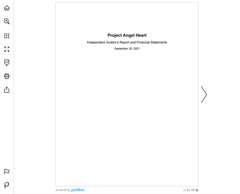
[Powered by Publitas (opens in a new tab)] (7, 185)
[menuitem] (7, 28)
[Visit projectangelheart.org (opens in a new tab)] (7, 8)
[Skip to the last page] (197, 190)
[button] (7, 21)
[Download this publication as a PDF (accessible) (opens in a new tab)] (7, 63)
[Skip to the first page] (184, 190)
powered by (63, 190)
